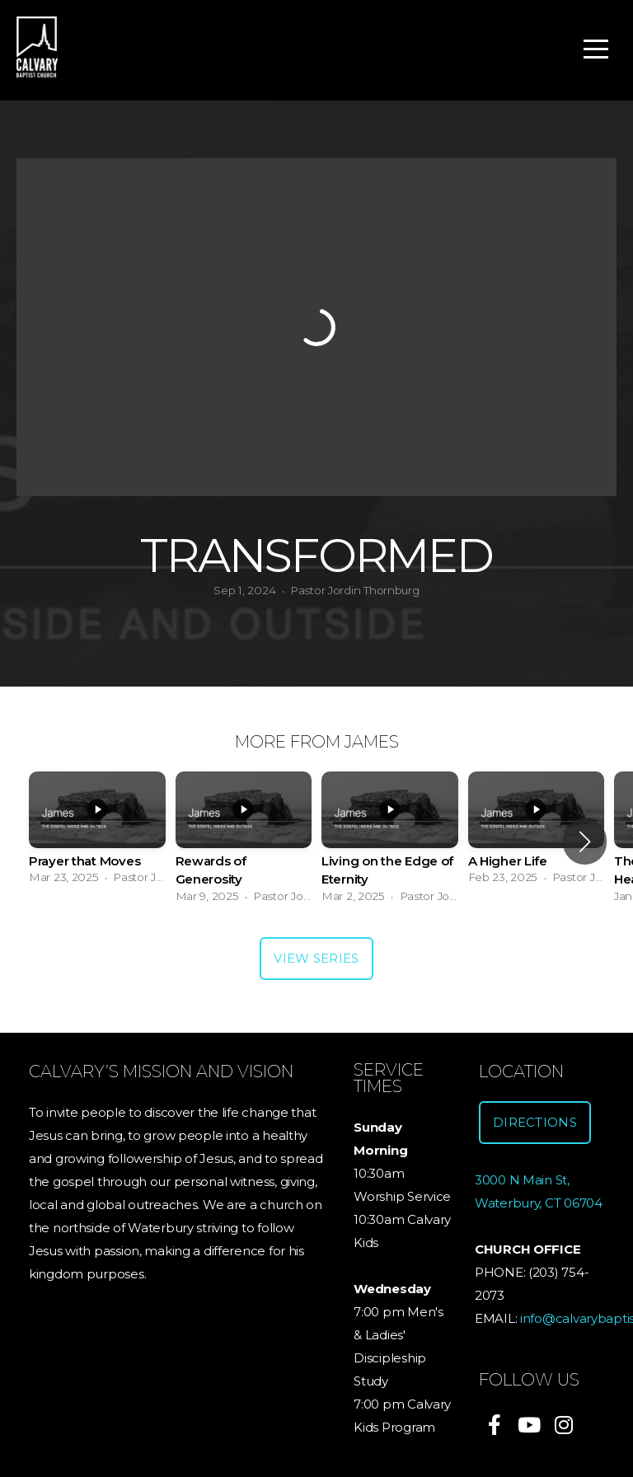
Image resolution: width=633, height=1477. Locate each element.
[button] (585, 841)
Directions (535, 1122)
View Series (316, 958)
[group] (97, 832)
